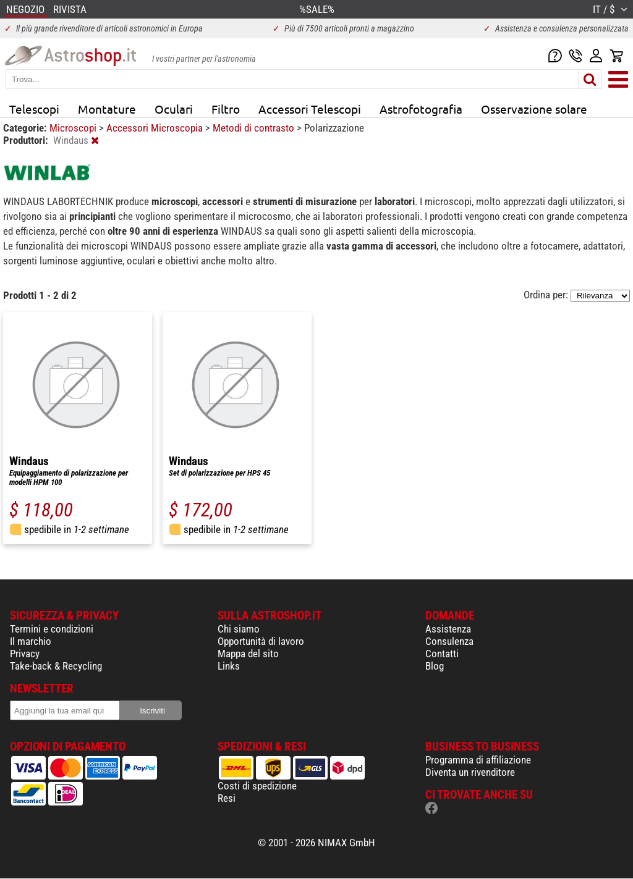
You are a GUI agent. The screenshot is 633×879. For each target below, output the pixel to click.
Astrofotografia (421, 108)
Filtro (225, 108)
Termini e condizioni (51, 629)
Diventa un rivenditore (470, 772)
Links (229, 666)
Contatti (442, 653)
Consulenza (449, 641)
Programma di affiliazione (478, 760)
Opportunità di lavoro (261, 641)
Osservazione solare (534, 108)
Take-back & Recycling (56, 666)
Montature (107, 108)
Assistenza (448, 629)
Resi (227, 798)
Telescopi (34, 108)
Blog (434, 666)
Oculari (174, 108)
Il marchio (30, 641)
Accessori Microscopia (155, 128)
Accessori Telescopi (309, 108)
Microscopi (74, 128)
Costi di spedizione (257, 786)
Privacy (25, 653)
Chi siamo (239, 629)
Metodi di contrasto (255, 128)
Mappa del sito (248, 653)
